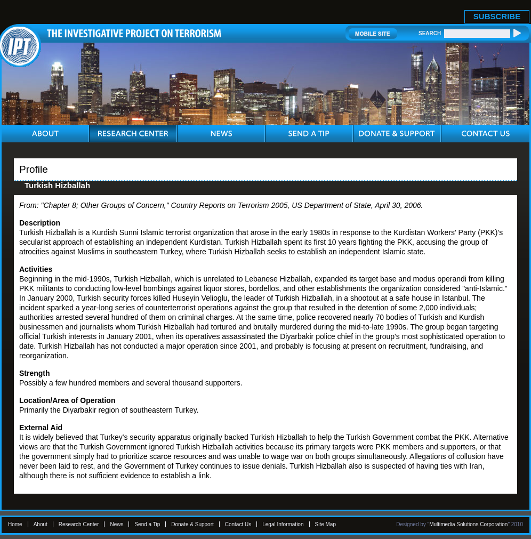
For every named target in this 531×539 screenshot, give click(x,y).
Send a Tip (147, 524)
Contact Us (238, 524)
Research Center (79, 524)
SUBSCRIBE (496, 16)
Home (15, 524)
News (116, 524)
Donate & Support (192, 524)
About (40, 524)
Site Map (325, 524)
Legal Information (282, 524)
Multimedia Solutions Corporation (468, 524)
